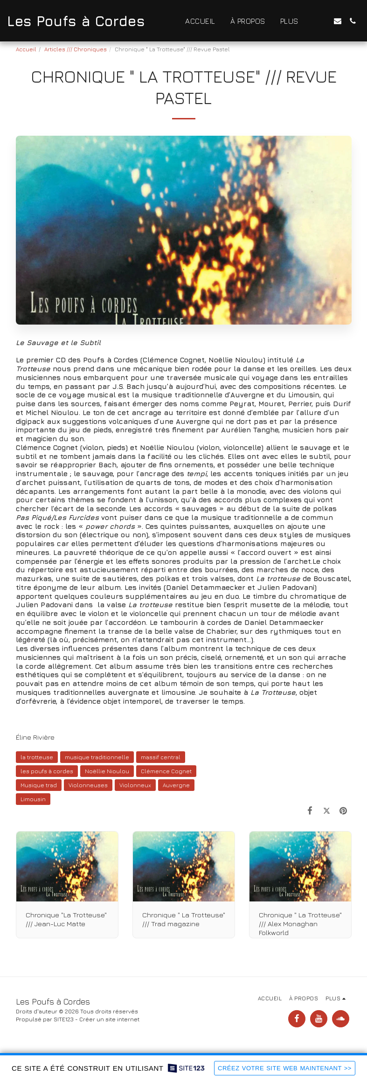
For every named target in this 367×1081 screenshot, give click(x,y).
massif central (160, 757)
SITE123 (64, 1019)
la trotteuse (37, 757)
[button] (323, 21)
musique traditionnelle (97, 757)
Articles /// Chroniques (75, 49)
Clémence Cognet (166, 771)
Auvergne (176, 785)
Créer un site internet (109, 1019)
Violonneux (135, 785)
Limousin (33, 799)
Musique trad (39, 785)
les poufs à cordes (47, 771)
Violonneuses (88, 785)
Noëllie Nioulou (107, 771)
